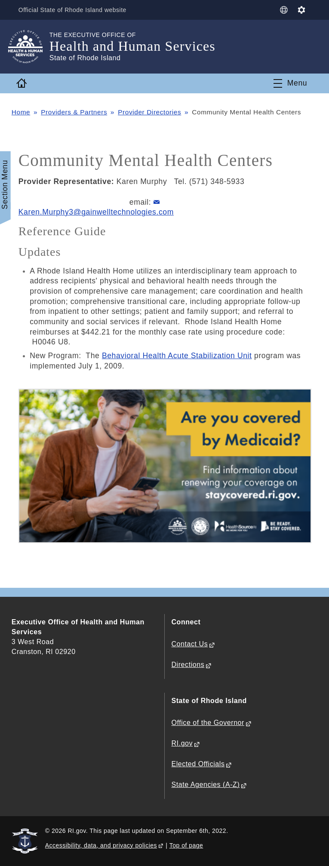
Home (21, 112)
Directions (188, 664)
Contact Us (190, 644)
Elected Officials (198, 764)
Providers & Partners (74, 112)
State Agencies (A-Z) (206, 784)
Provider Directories (149, 112)
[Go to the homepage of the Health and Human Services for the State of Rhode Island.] (30, 46)
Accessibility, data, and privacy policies (101, 845)
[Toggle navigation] (290, 83)
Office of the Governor (208, 722)
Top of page (186, 845)
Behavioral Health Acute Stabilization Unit (177, 355)
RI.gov (182, 743)
